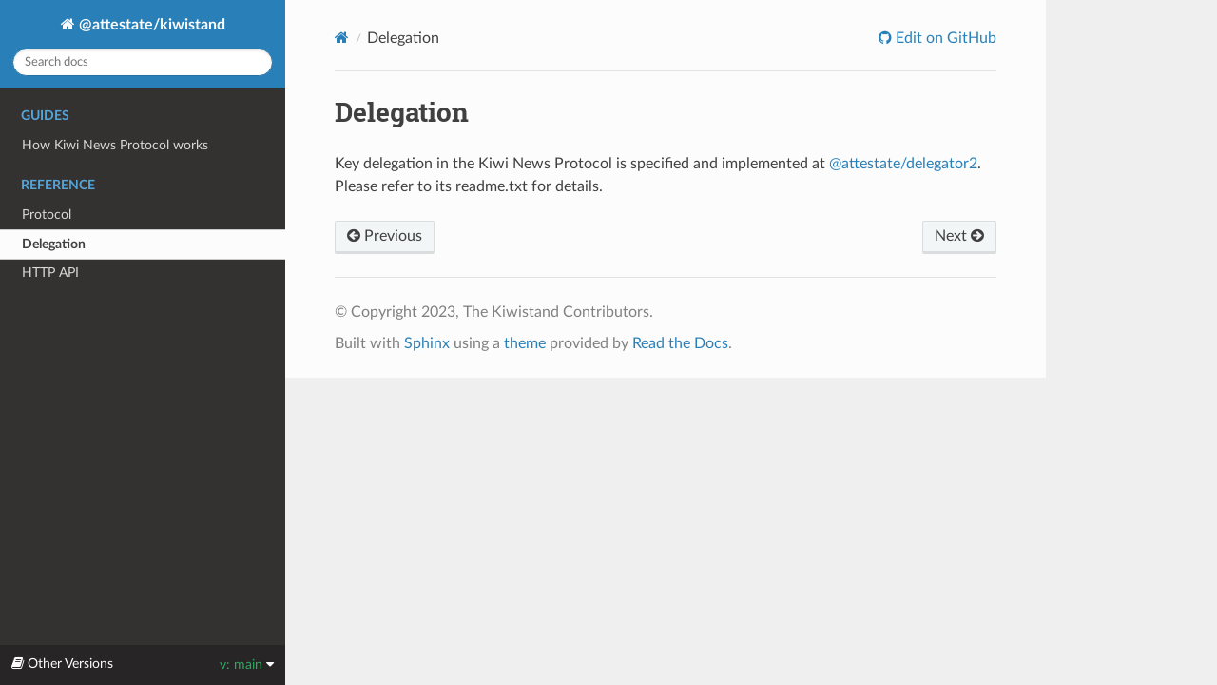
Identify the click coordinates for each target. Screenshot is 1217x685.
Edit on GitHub (944, 38)
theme (525, 343)
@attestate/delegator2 (903, 163)
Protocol (46, 214)
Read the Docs (680, 343)
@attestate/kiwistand (150, 24)
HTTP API (50, 272)
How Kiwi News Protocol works (115, 145)
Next (959, 236)
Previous (384, 236)
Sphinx (427, 343)
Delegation (54, 244)
